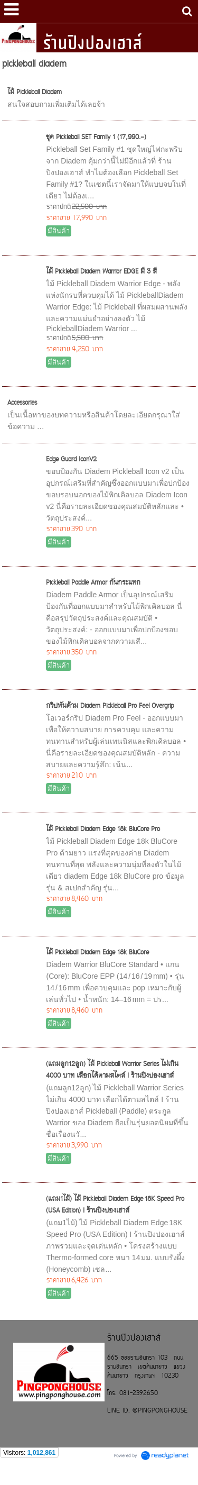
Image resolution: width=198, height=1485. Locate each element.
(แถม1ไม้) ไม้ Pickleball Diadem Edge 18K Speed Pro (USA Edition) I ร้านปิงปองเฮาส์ (115, 1205)
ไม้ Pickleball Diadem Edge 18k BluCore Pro (103, 829)
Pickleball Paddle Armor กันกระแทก (93, 583)
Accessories (22, 403)
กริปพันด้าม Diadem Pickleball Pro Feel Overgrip (110, 706)
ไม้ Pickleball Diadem (34, 92)
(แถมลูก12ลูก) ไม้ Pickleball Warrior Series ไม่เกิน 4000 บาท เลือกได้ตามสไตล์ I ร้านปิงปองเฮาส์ (112, 1070)
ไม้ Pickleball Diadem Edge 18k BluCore (97, 952)
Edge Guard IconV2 (71, 459)
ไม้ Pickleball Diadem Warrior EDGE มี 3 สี (101, 272)
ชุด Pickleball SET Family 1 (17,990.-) (96, 137)
